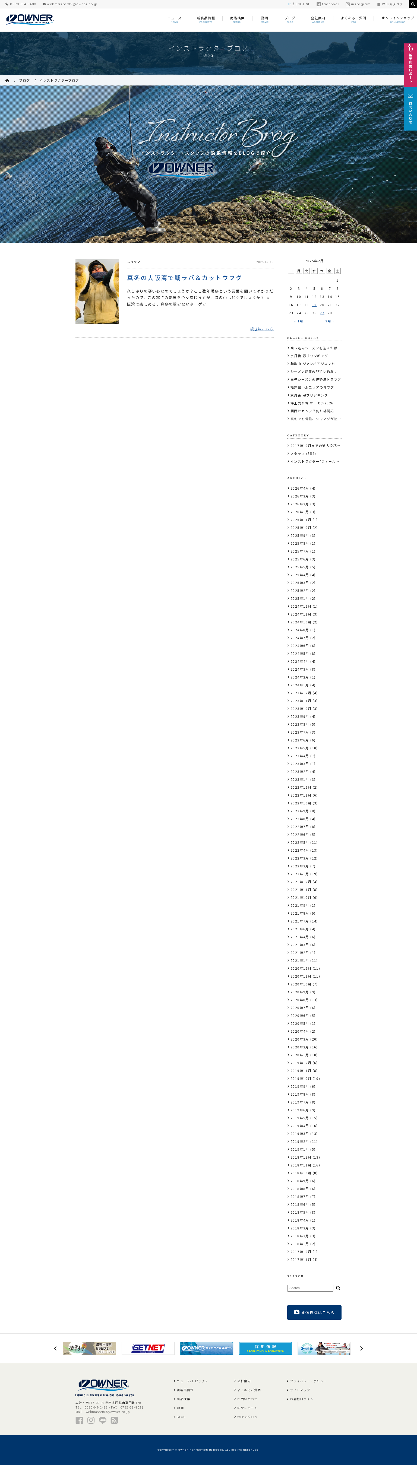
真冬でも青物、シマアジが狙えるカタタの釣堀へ (330, 418)
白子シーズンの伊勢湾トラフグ (315, 379)
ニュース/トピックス (192, 1381)
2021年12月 (300, 881)
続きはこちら (262, 329)
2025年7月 (299, 551)
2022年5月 (299, 842)
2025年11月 (300, 519)
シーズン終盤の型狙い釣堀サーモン (319, 371)
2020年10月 (300, 984)
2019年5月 (299, 1117)
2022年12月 (300, 787)
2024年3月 (299, 669)
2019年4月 (299, 1125)
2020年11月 (300, 976)
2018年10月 (300, 1173)
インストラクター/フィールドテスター (322, 461)
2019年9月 (299, 1086)
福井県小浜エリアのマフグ (312, 387)
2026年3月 (299, 496)
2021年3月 (299, 944)
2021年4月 (299, 936)
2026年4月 (299, 488)
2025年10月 (300, 527)
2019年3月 (299, 1133)
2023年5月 (299, 748)
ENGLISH (303, 4)
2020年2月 (299, 1047)
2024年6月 (299, 645)
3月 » (329, 321)
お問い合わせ (247, 1399)
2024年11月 (300, 614)
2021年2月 (299, 952)
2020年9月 (299, 992)
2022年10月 (300, 803)
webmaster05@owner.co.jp (70, 4)
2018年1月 (299, 1243)
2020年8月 (299, 999)
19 (314, 304)
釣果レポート (247, 1408)
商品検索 (183, 1399)
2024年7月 (299, 637)
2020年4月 (299, 1031)
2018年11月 (300, 1165)
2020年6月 (299, 1015)
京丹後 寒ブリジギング (309, 395)
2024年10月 (300, 622)
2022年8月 (299, 818)
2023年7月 (299, 732)
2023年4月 (299, 755)
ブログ (24, 80)
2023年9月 (299, 716)
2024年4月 (299, 661)
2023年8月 (299, 724)
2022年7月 (299, 826)
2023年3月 (299, 763)
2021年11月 (300, 889)
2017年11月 (300, 1259)
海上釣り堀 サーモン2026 (312, 403)
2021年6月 (299, 929)
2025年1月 (299, 598)
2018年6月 (299, 1204)
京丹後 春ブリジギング (309, 355)
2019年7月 (299, 1102)
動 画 (180, 1408)
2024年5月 (299, 653)
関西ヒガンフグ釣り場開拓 (312, 410)
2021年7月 (299, 921)
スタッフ (134, 261)
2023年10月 (300, 708)
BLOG (181, 1417)
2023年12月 (300, 692)
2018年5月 (299, 1212)
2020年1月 (299, 1054)
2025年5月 (299, 567)
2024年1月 (299, 685)
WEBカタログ (390, 4)
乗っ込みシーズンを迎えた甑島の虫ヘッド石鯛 (328, 347)
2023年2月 (299, 771)
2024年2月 (299, 677)
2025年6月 (299, 559)
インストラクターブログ (59, 80)
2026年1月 (299, 511)
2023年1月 (299, 779)
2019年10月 (300, 1078)
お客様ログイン (302, 1399)
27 (322, 312)
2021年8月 (299, 913)
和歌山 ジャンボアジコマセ (312, 363)
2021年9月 (299, 905)
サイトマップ (300, 1390)
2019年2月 (299, 1141)
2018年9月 (299, 1180)
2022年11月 (300, 795)
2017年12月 (300, 1251)
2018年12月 (300, 1157)
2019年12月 (300, 1062)
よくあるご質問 (249, 1390)
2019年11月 (300, 1070)
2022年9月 (299, 810)
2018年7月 (299, 1196)
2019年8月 (299, 1094)
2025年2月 (299, 590)
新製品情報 (185, 1390)
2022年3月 (299, 858)
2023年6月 (299, 740)
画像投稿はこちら (314, 1312)
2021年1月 (299, 960)
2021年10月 (300, 897)
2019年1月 (299, 1149)
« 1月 (299, 321)
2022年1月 (299, 873)
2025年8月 (299, 543)
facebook (328, 4)
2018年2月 (299, 1235)
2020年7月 (299, 1007)
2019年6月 (299, 1110)
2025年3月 (299, 582)
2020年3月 (299, 1039)
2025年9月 (299, 535)
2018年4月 (299, 1220)
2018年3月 (299, 1228)
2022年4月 (299, 850)
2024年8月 (299, 629)
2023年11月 (300, 700)
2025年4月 (299, 574)
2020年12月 (300, 968)
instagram (358, 4)
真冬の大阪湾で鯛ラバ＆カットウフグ (184, 277)
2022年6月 (299, 834)
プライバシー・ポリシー (308, 1381)
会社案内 (244, 1381)
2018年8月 (299, 1188)
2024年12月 (300, 606)
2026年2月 (299, 504)
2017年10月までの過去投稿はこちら (321, 445)
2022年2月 (299, 866)
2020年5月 (299, 1023)
